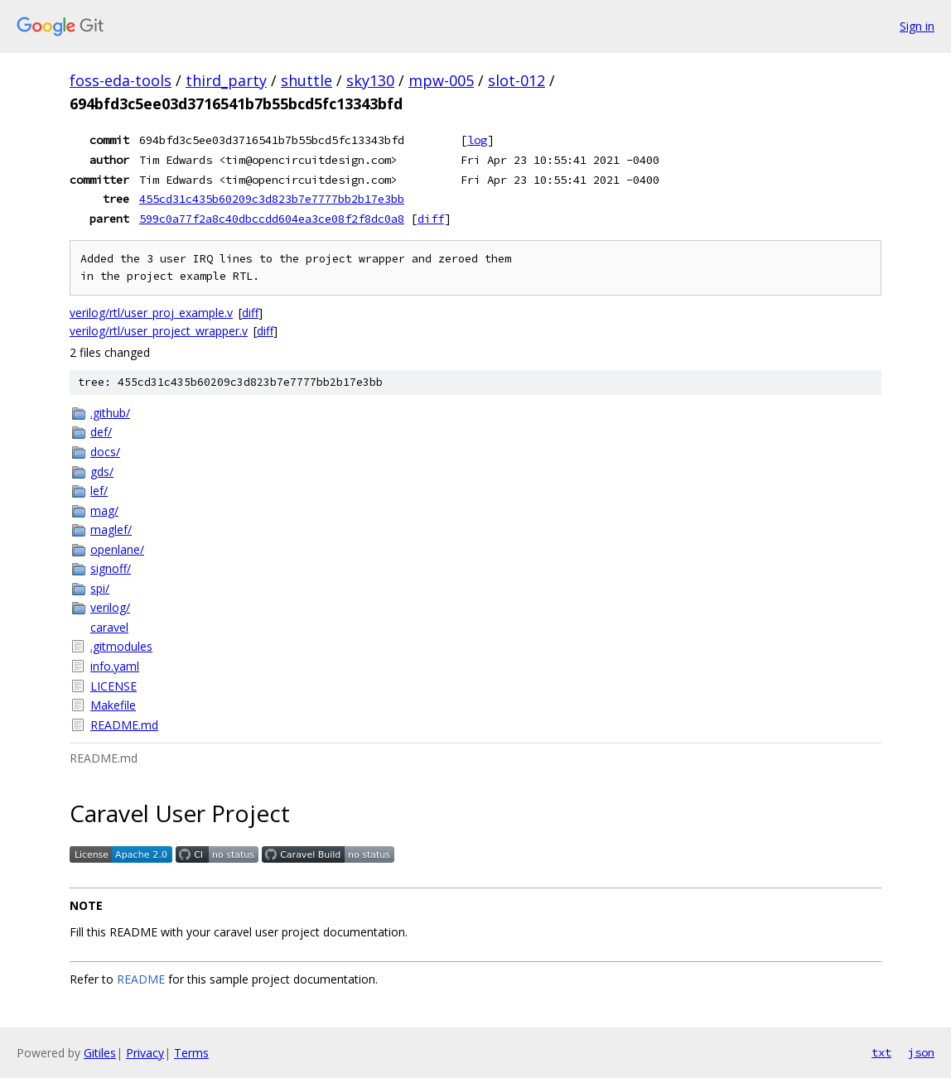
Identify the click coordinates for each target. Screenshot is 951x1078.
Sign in (917, 26)
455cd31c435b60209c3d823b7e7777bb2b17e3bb (271, 198)
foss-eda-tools (120, 80)
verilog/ (110, 607)
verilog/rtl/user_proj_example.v (151, 312)
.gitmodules (121, 646)
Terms (191, 1053)
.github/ (110, 413)
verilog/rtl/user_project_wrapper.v (159, 331)
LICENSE (113, 686)
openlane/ (117, 549)
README (141, 979)
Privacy (145, 1053)
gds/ (101, 471)
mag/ (104, 510)
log (477, 139)
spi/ (99, 588)
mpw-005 (441, 80)
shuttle (306, 80)
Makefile (113, 705)
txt (881, 1052)
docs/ (105, 452)
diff (431, 218)
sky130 (370, 80)
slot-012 (516, 80)
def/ (101, 432)
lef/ (99, 490)
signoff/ (110, 568)
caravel (109, 627)
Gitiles (100, 1053)
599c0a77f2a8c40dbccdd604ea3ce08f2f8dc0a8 (271, 218)
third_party (226, 80)
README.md (124, 725)
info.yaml (114, 666)
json (921, 1052)
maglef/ (111, 529)
